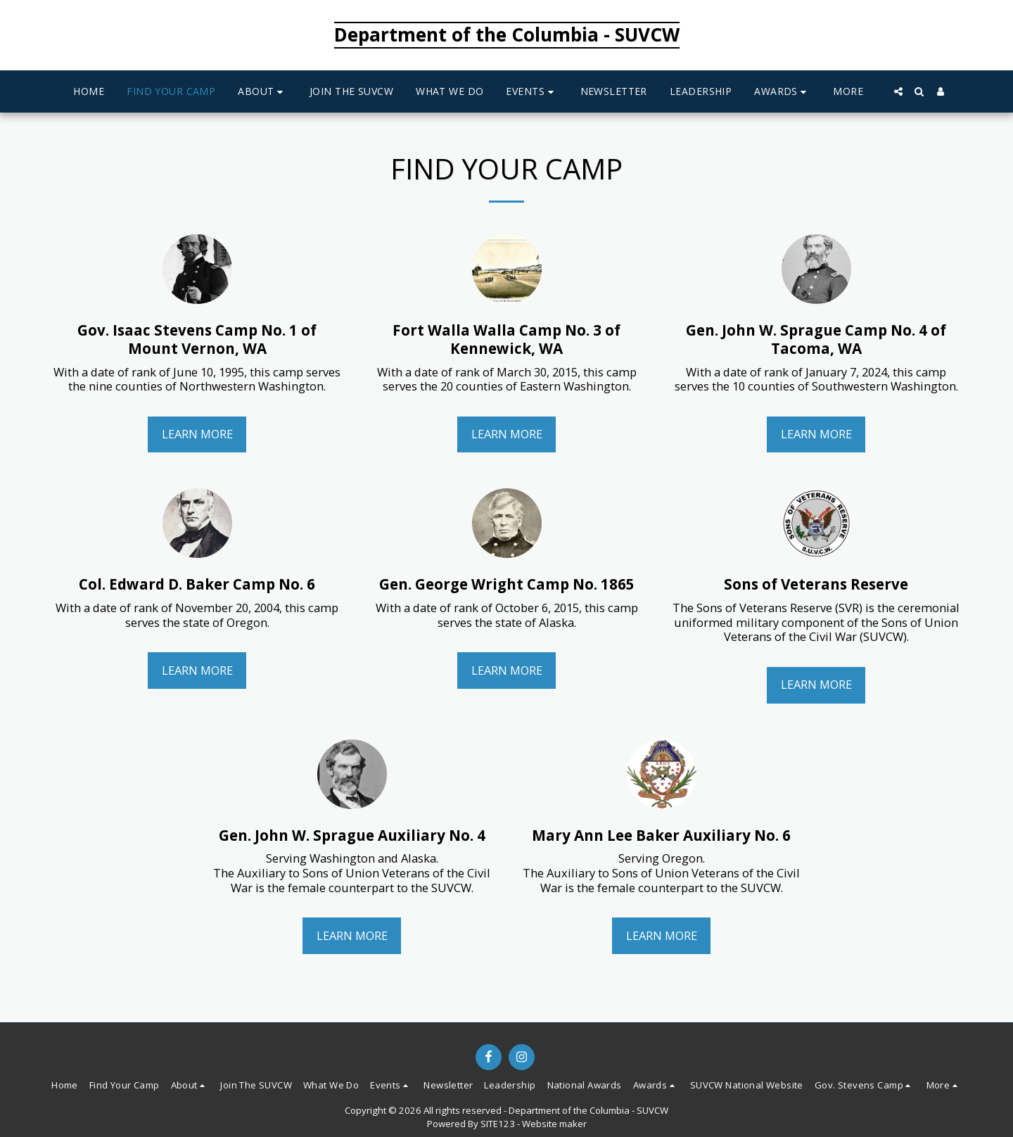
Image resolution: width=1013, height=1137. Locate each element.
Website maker (554, 1123)
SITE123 (497, 1123)
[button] (262, 92)
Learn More (197, 434)
